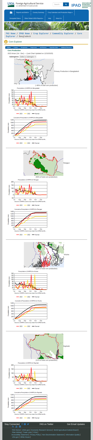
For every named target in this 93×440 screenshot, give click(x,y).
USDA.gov (25, 430)
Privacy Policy (35, 435)
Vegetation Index (53, 47)
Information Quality (73, 435)
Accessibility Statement (20, 435)
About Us (59, 18)
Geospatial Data (15, 18)
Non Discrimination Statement (53, 435)
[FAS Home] (20, 3)
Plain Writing (16, 432)
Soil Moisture (43, 47)
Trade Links (27, 432)
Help (49, 18)
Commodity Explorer (63, 33)
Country (16, 47)
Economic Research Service (41, 430)
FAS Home (10, 33)
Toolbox (9, 47)
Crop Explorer (41, 33)
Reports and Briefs (22, 12)
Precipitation (24, 47)
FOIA (35, 432)
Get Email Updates (76, 424)
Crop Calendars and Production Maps (60, 12)
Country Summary (38, 12)
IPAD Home (24, 33)
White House (25, 437)
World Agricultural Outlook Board (66, 430)
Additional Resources (66, 47)
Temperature (33, 47)
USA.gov (15, 437)
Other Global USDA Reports (33, 18)
